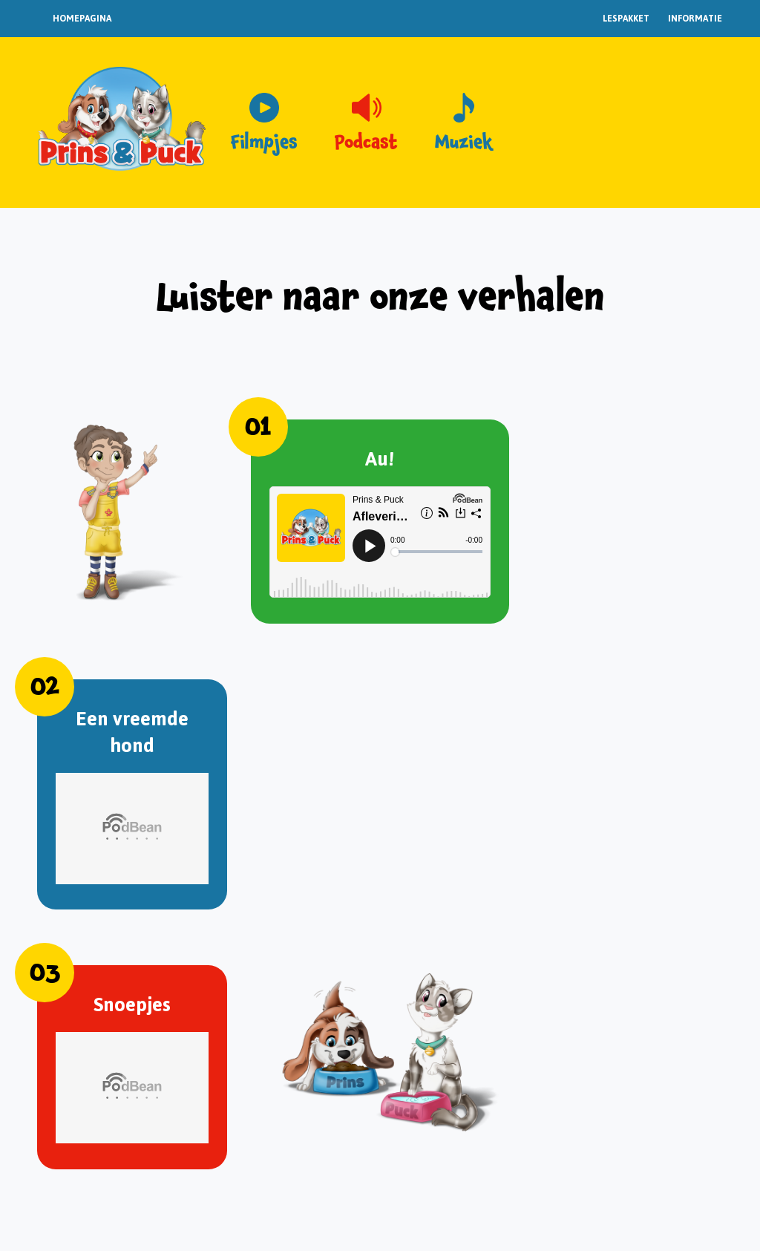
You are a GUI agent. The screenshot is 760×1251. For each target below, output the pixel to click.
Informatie (695, 18)
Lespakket (626, 18)
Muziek (463, 142)
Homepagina (82, 18)
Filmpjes (264, 142)
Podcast (366, 142)
